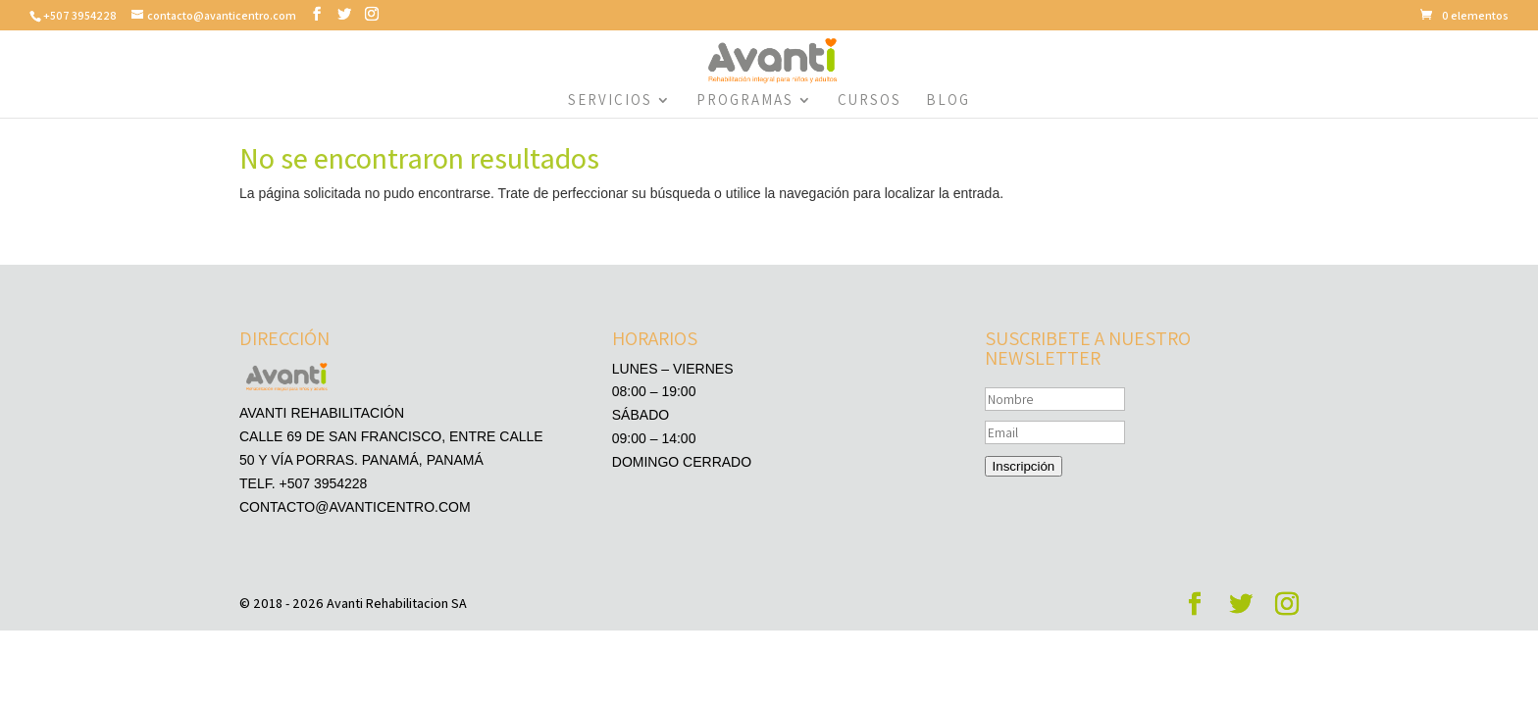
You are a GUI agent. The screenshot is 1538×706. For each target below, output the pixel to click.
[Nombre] (1055, 399)
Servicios (610, 101)
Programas (745, 101)
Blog (948, 101)
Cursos (869, 101)
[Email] (1055, 432)
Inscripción (1024, 466)
